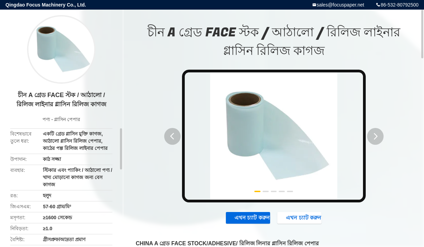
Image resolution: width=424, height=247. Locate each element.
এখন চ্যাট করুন (244, 218)
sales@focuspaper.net (340, 5)
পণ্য (46, 119)
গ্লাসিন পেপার (67, 119)
